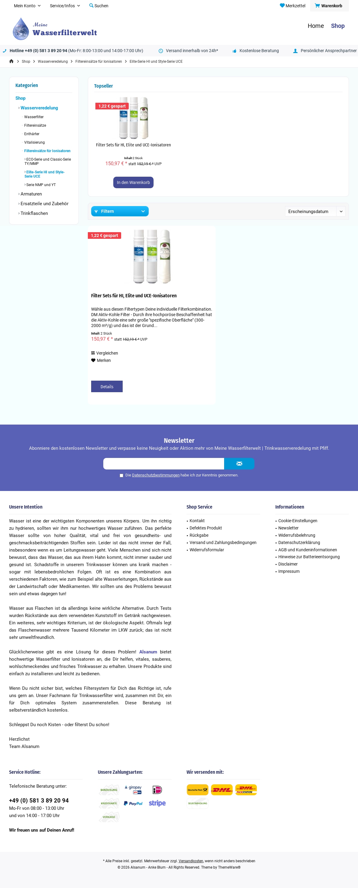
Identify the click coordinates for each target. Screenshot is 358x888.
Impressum (289, 571)
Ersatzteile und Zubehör (43, 203)
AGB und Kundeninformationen (307, 549)
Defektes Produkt (206, 528)
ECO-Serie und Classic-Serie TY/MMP (48, 161)
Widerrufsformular (207, 549)
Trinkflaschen (33, 213)
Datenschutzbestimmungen (156, 475)
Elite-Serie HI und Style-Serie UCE (45, 174)
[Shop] (338, 26)
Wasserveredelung (38, 108)
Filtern (104, 211)
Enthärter (31, 134)
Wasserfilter (33, 117)
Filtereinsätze (34, 125)
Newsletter (288, 528)
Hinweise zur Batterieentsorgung (309, 556)
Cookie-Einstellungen (297, 520)
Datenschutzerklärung (299, 542)
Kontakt (197, 520)
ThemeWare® (229, 867)
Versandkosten (191, 861)
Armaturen (30, 194)
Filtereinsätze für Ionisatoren (47, 151)
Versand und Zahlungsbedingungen (223, 542)
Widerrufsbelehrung (296, 535)
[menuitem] (329, 6)
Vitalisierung (34, 142)
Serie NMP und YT (40, 185)
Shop (20, 98)
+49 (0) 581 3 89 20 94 (39, 800)
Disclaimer (288, 564)
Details (107, 386)
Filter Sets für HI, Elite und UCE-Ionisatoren (133, 145)
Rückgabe (199, 535)
